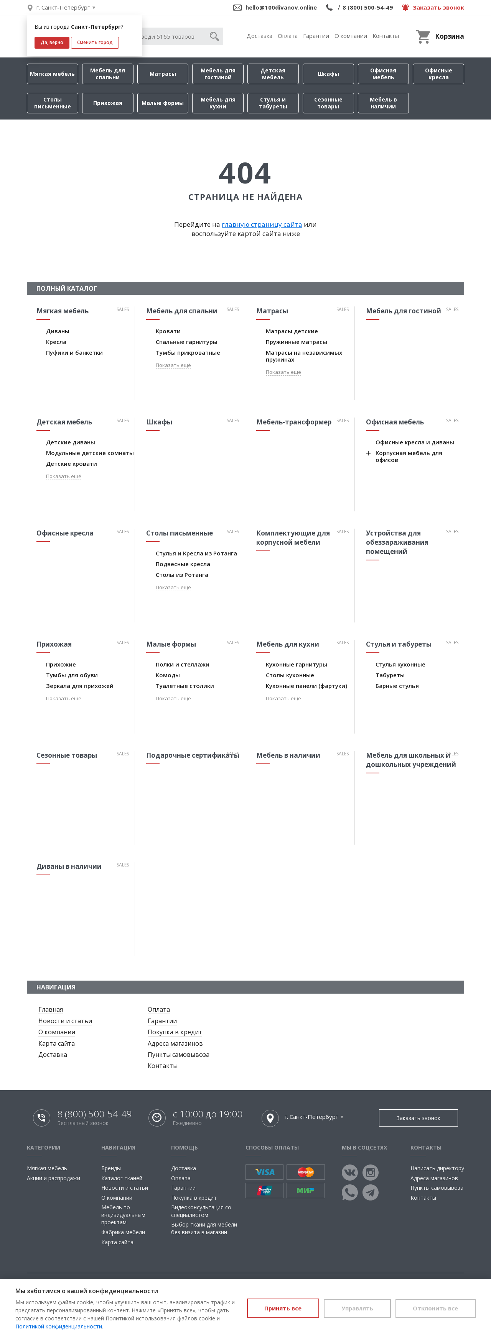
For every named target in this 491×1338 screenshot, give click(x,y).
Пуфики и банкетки (74, 352)
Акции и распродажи (53, 1178)
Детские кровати (71, 463)
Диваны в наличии (69, 866)
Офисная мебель (383, 74)
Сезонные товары (328, 103)
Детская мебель (272, 74)
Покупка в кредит (175, 1032)
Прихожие (61, 664)
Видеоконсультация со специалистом (201, 1211)
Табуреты (390, 675)
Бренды (111, 1168)
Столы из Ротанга (182, 574)
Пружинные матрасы (296, 342)
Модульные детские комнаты (90, 453)
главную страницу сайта (262, 224)
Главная (50, 1009)
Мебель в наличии (383, 103)
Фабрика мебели (123, 1232)
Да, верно (52, 42)
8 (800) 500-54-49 (368, 7)
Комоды (168, 675)
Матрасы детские (292, 331)
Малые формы (163, 102)
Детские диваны (70, 442)
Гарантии (316, 35)
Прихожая (107, 102)
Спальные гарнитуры (186, 342)
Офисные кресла (438, 74)
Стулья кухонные (400, 664)
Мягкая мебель (52, 73)
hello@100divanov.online (281, 7)
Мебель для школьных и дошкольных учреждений (411, 760)
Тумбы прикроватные (188, 352)
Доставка (259, 35)
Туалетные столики (185, 685)
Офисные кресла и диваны (415, 442)
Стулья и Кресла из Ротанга (196, 553)
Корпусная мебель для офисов (409, 456)
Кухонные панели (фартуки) (306, 685)
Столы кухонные (290, 675)
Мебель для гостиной (218, 74)
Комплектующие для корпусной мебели (293, 538)
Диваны (57, 331)
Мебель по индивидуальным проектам (123, 1215)
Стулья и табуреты (273, 103)
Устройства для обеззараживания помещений (397, 542)
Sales (123, 309)
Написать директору (437, 1168)
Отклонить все (435, 1308)
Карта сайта (56, 1043)
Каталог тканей (121, 1178)
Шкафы (328, 73)
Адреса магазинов (175, 1043)
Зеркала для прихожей (80, 685)
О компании (350, 35)
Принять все (279, 1308)
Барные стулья (397, 685)
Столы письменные (52, 103)
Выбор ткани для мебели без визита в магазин (204, 1228)
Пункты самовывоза (178, 1054)
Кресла (56, 342)
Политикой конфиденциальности (58, 1326)
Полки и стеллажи (182, 664)
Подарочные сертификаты (192, 755)
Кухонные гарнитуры (296, 664)
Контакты (385, 35)
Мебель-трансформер (293, 422)
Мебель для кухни (218, 103)
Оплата (288, 35)
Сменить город (95, 42)
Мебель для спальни (107, 74)
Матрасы (163, 73)
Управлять (355, 1308)
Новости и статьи (65, 1021)
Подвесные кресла (183, 564)
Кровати (168, 331)
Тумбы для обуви (72, 675)
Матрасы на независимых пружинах (304, 356)
